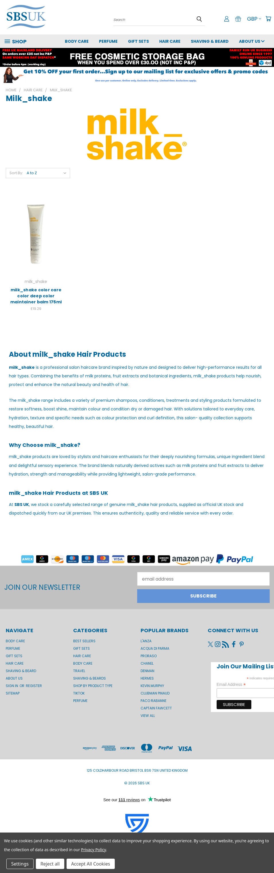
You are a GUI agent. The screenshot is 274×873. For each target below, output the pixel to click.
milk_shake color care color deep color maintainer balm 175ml (36, 296)
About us (252, 41)
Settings (20, 864)
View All (148, 715)
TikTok (79, 693)
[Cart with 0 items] (268, 19)
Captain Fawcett (156, 708)
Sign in (12, 685)
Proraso (149, 655)
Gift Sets (81, 648)
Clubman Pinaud (155, 693)
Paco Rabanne (153, 700)
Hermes (147, 678)
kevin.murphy (152, 685)
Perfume (108, 41)
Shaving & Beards (89, 678)
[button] (137, 75)
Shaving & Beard (210, 41)
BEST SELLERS (84, 641)
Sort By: (16, 173)
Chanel (147, 663)
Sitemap (13, 693)
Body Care (77, 41)
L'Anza (146, 641)
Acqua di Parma (155, 648)
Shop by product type (92, 685)
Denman (147, 670)
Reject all (50, 864)
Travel (79, 670)
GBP (254, 18)
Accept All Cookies (90, 864)
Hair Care (169, 41)
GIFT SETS (138, 41)
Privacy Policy (93, 849)
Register (34, 685)
